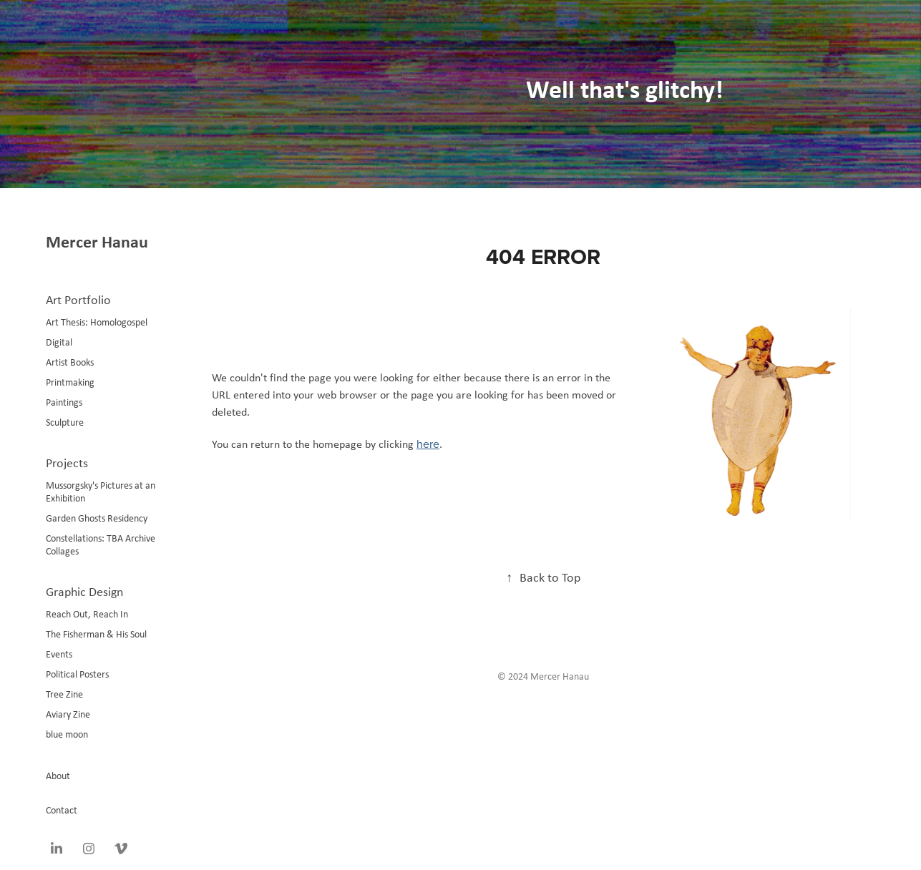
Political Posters (77, 674)
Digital (59, 342)
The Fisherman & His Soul (96, 633)
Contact (61, 809)
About (58, 775)
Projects (67, 462)
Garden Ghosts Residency (96, 518)
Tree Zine (64, 694)
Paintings (64, 402)
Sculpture (65, 422)
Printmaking (70, 382)
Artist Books (70, 362)
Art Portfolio (78, 299)
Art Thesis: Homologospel (96, 322)
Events (59, 653)
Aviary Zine (68, 714)
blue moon (67, 734)
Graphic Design (84, 591)
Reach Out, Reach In (87, 613)
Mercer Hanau (97, 241)
